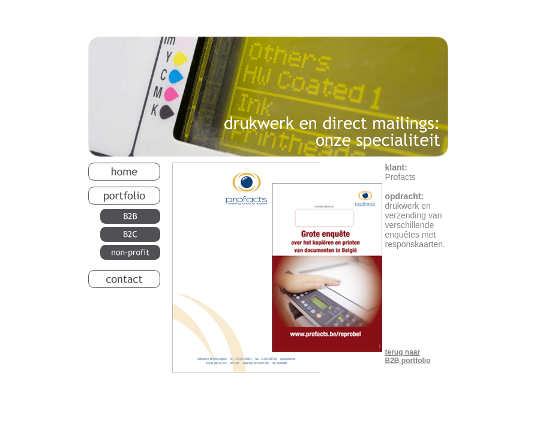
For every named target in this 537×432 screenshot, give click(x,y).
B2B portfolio (408, 360)
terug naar (403, 352)
